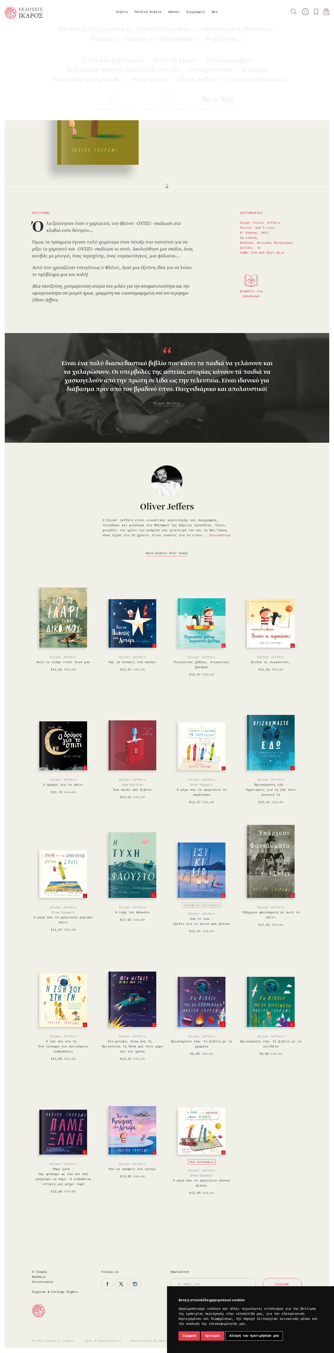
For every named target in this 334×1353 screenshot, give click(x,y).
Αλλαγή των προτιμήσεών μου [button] (254, 1336)
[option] (167, 376)
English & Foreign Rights (55, 1292)
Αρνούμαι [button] (212, 1336)
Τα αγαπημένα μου (316, 11)
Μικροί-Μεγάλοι (167, 403)
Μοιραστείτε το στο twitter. (247, 98)
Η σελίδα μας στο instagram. (135, 1284)
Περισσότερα (219, 535)
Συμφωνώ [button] (189, 1336)
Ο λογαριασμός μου (305, 11)
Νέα (215, 12)
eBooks (173, 12)
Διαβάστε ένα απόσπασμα (251, 294)
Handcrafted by (150, 1341)
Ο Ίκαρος (39, 1272)
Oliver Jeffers (42, 31)
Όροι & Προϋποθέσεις (103, 1341)
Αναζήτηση (294, 11)
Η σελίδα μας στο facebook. (107, 1284)
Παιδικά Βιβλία (148, 12)
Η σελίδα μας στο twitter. (121, 1284)
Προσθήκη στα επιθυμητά (219, 98)
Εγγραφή (282, 1284)
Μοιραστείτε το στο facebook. (233, 98)
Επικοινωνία (42, 1282)
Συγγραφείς (195, 12)
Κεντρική (16, 31)
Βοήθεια (39, 1277)
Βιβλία (122, 12)
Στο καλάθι (195, 98)
